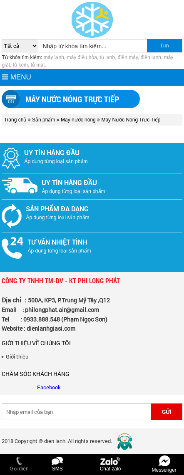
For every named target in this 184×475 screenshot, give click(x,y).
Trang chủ (15, 120)
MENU (16, 77)
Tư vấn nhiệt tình (57, 242)
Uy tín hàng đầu (52, 152)
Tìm (164, 46)
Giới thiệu (17, 356)
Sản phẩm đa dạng (57, 208)
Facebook (49, 387)
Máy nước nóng (79, 120)
